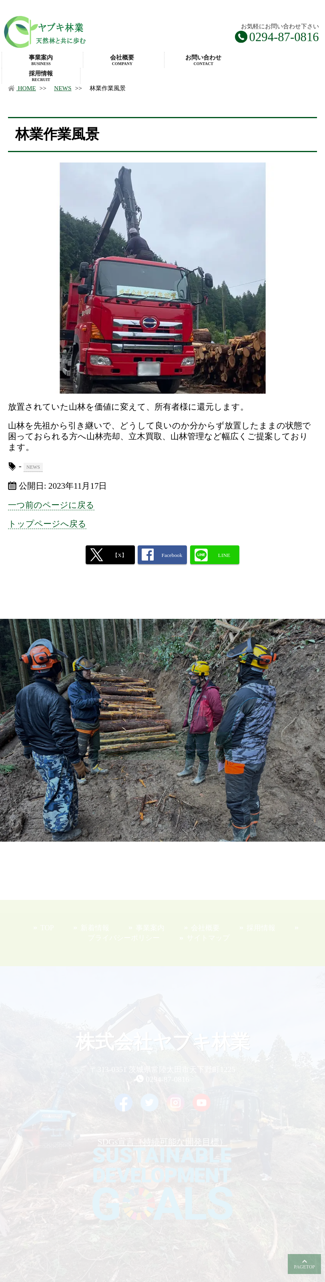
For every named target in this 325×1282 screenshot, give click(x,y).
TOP (47, 928)
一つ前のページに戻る (51, 505)
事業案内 (41, 60)
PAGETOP (304, 1267)
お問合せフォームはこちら (162, 746)
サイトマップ (208, 938)
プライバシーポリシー (124, 938)
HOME (22, 88)
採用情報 (41, 76)
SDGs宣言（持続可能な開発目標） (162, 1179)
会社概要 (122, 60)
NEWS (63, 88)
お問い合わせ (204, 60)
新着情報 (94, 928)
